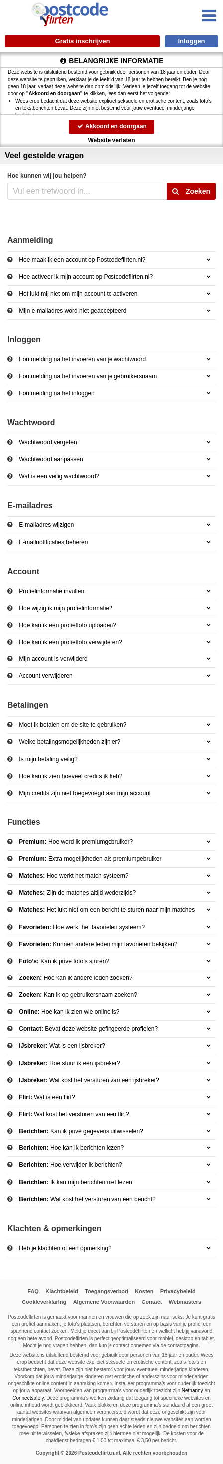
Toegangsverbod (106, 1291)
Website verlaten (111, 140)
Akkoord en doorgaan (111, 126)
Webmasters (185, 1302)
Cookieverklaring (44, 1302)
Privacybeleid (178, 1291)
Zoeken (191, 191)
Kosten (144, 1291)
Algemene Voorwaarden (104, 1302)
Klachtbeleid (61, 1291)
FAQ (33, 1291)
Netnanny (192, 1390)
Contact (151, 1302)
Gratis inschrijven (82, 41)
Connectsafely (28, 1398)
